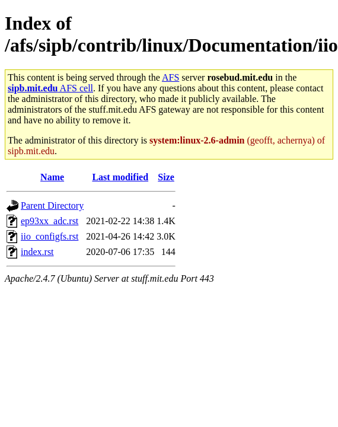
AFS (170, 77)
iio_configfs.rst (49, 236)
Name (52, 177)
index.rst (37, 252)
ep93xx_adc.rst (49, 221)
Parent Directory (52, 205)
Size (166, 177)
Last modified (120, 177)
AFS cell (50, 88)
